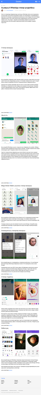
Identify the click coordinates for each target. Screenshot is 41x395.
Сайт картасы (20, 390)
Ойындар (16, 380)
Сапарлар (29, 381)
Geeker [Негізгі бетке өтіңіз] (19, 2)
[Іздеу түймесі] (39, 1)
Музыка (15, 383)
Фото (28, 383)
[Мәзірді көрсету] (1, 1)
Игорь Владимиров (10, 10)
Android (4, 5)
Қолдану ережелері (4, 390)
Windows (2, 381)
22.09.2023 (16, 10)
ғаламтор (16, 381)
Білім (28, 380)
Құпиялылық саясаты (13, 390)
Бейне (2, 383)
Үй (1, 5)
